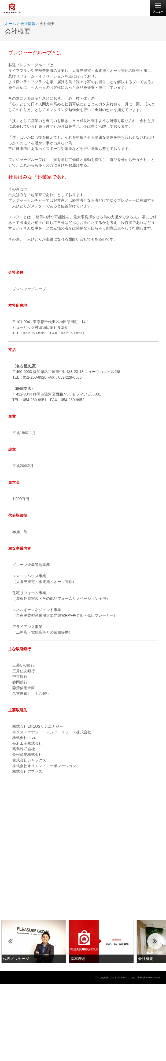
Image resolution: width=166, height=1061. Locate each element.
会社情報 (27, 23)
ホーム (10, 23)
